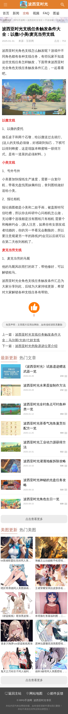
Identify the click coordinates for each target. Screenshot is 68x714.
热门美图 (27, 530)
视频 (36, 13)
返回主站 (13, 693)
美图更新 (9, 530)
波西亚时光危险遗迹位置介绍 (36, 346)
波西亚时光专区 (35, 20)
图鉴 (56, 13)
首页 (6, 13)
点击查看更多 (34, 519)
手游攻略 (49, 20)
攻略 (26, 13)
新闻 (16, 13)
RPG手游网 (19, 20)
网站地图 (34, 693)
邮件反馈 (55, 693)
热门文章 (27, 358)
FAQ (46, 13)
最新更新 (9, 358)
